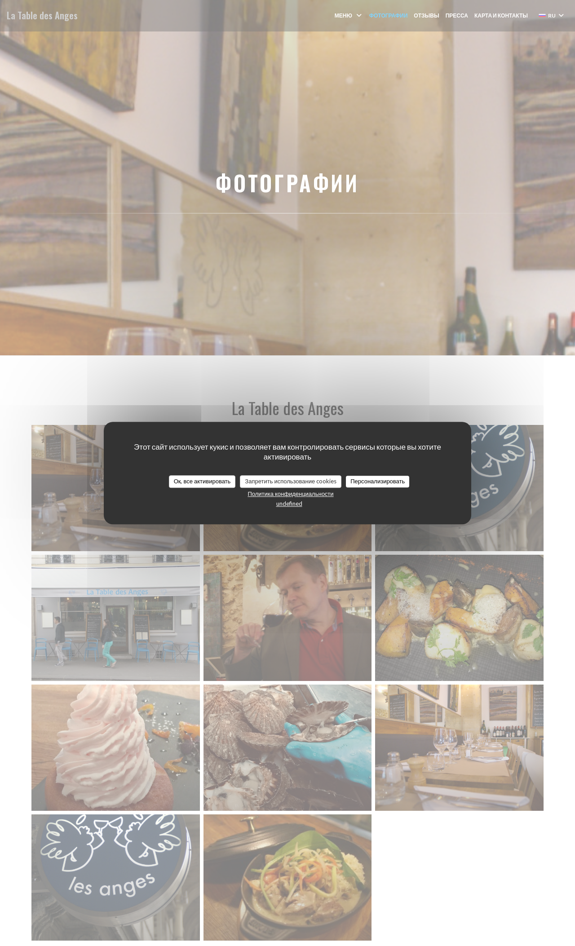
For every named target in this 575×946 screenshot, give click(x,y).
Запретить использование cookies (290, 481)
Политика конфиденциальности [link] (290, 493)
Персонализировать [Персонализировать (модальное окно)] (377, 481)
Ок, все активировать (202, 481)
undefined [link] (289, 503)
